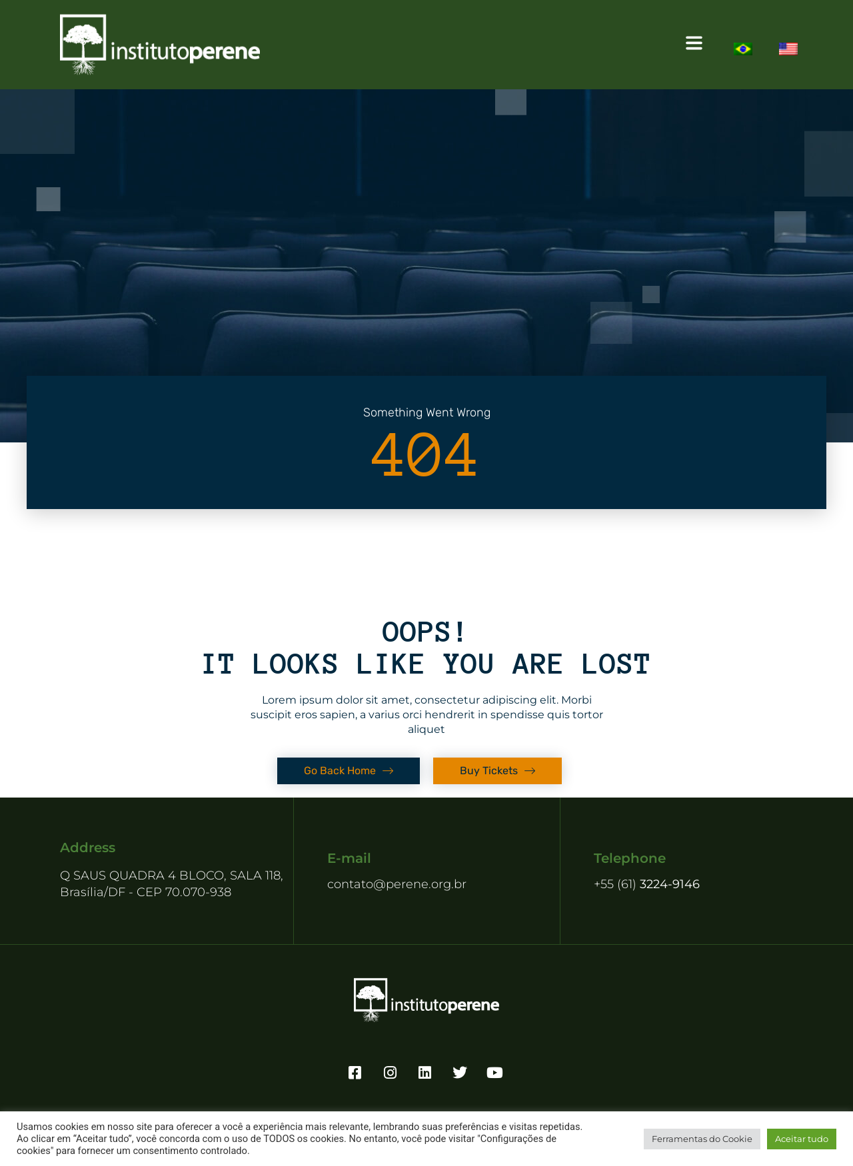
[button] (504, 44)
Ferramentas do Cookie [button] (702, 1138)
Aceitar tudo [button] (801, 1138)
